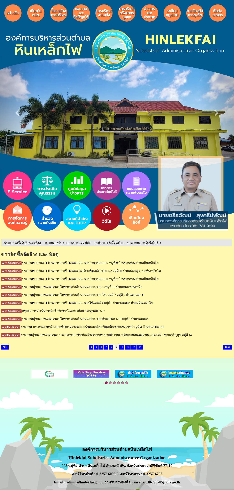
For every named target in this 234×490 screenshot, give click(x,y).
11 (128, 347)
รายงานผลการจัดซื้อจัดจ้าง (144, 242)
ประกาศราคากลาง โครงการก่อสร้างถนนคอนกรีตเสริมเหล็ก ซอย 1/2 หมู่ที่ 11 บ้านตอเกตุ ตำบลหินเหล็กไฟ (81, 271)
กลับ (5, 347)
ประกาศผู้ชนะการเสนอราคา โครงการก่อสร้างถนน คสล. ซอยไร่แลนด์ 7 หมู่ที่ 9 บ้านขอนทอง (72, 295)
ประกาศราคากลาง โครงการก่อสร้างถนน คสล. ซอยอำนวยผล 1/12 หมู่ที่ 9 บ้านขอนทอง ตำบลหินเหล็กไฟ (80, 263)
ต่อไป (227, 347)
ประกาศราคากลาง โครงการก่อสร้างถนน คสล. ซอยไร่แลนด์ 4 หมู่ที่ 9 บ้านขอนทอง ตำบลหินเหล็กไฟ (77, 303)
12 (134, 347)
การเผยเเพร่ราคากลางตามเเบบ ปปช (68, 242)
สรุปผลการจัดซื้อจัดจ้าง (109, 242)
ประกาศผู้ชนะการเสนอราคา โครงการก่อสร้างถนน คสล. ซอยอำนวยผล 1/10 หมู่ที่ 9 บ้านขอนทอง (74, 319)
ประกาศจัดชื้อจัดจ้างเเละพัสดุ (22, 242)
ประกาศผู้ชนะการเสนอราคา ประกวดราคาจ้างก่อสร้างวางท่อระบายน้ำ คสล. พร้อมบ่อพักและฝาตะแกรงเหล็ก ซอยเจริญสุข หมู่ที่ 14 (96, 335)
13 (140, 347)
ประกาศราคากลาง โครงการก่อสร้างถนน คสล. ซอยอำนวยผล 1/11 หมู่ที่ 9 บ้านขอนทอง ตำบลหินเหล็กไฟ (80, 279)
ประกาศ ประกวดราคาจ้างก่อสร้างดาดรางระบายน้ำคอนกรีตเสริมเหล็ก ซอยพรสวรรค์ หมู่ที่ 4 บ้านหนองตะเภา (82, 327)
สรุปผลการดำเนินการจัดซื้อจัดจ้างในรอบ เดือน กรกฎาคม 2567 (53, 311)
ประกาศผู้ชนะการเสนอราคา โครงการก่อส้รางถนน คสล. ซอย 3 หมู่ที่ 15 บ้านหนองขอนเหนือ (71, 287)
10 (121, 347)
